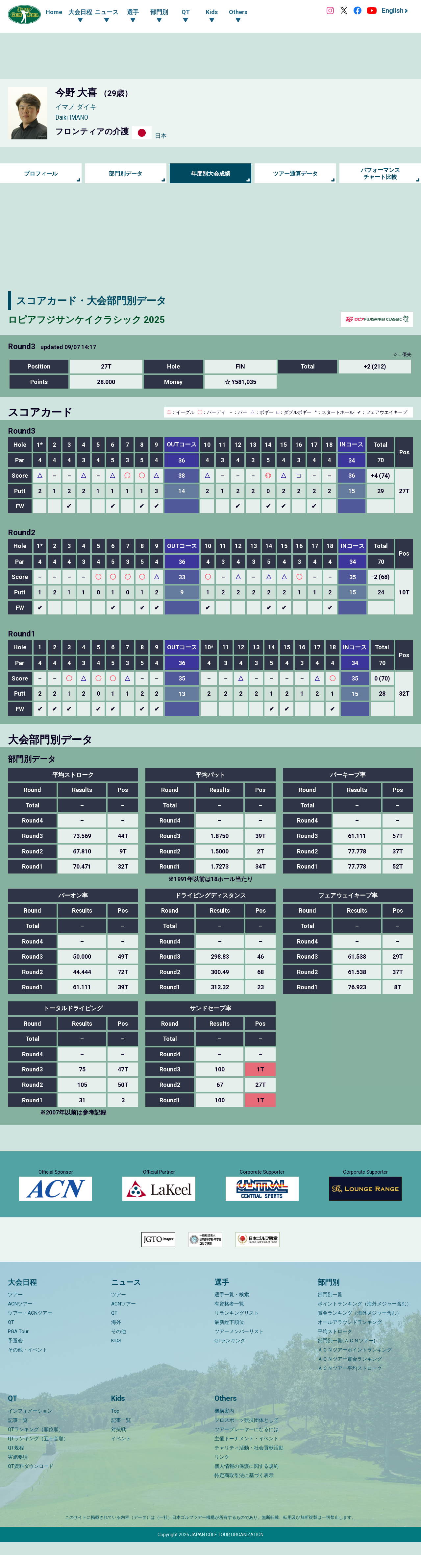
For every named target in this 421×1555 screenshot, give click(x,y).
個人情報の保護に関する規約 (246, 1479)
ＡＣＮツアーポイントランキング (355, 1363)
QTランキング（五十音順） (38, 1451)
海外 (116, 1335)
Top (115, 1424)
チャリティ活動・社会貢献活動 (249, 1461)
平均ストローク (335, 1345)
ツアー (15, 1308)
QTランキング (229, 1354)
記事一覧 (18, 1433)
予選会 (15, 1354)
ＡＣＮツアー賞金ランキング (350, 1372)
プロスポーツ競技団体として (246, 1433)
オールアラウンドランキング (350, 1335)
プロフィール (41, 173)
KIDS (116, 1354)
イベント (121, 1451)
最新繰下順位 (229, 1335)
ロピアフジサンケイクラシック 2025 (91, 319)
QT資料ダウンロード (31, 1479)
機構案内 (224, 1424)
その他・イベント (27, 1363)
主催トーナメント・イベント (246, 1451)
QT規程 (16, 1461)
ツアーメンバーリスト (239, 1345)
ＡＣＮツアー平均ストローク (350, 1381)
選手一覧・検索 (231, 1308)
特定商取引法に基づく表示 (244, 1488)
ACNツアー (20, 1317)
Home (54, 12)
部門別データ (125, 173)
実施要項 (18, 1470)
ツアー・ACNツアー (30, 1326)
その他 (118, 1345)
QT (11, 1335)
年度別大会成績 (210, 173)
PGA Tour (18, 1345)
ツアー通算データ (295, 173)
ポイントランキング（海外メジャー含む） (364, 1317)
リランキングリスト (236, 1326)
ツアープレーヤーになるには (246, 1442)
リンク (221, 1470)
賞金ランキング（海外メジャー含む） (360, 1326)
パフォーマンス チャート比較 (380, 173)
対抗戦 (118, 1442)
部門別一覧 (330, 1308)
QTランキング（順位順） (35, 1442)
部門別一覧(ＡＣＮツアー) (346, 1354)
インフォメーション (30, 1424)
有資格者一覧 (229, 1317)
